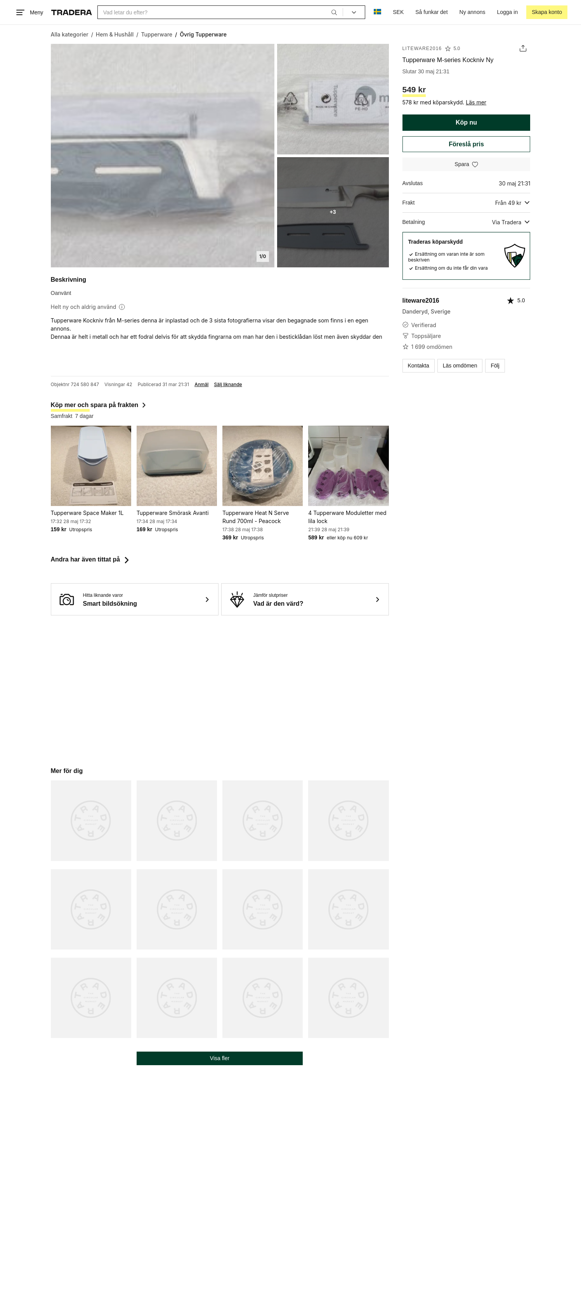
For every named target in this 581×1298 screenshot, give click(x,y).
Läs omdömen (460, 365)
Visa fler (219, 1058)
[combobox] (220, 12)
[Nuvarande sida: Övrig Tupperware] (203, 34)
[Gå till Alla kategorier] (69, 34)
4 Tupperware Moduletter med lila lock (347, 516)
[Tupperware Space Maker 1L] (91, 466)
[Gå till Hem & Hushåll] (115, 34)
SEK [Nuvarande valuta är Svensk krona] (398, 12)
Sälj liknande (228, 384)
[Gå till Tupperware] (157, 34)
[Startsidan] (71, 12)
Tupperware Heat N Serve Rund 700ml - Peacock (255, 516)
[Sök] (334, 12)
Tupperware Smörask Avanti (173, 512)
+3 (333, 212)
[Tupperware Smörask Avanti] (177, 466)
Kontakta (418, 365)
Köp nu (466, 122)
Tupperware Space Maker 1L (87, 512)
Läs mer (476, 102)
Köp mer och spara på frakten (99, 405)
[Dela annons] (523, 48)
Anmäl (201, 384)
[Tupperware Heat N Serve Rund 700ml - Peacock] (262, 466)
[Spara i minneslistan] (466, 164)
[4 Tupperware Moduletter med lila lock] (348, 466)
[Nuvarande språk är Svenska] (377, 12)
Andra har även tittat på (91, 559)
